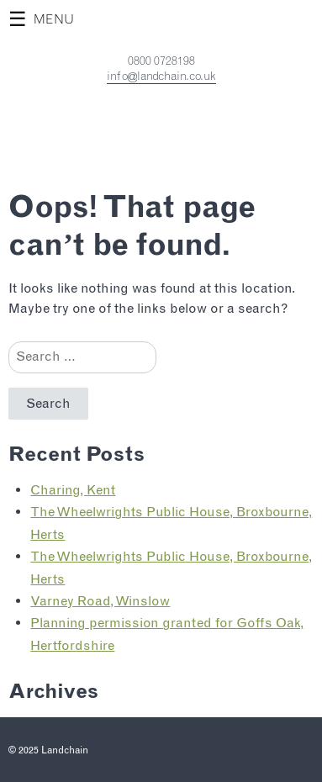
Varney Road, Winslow (100, 601)
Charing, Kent (72, 490)
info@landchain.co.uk (161, 75)
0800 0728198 (161, 60)
